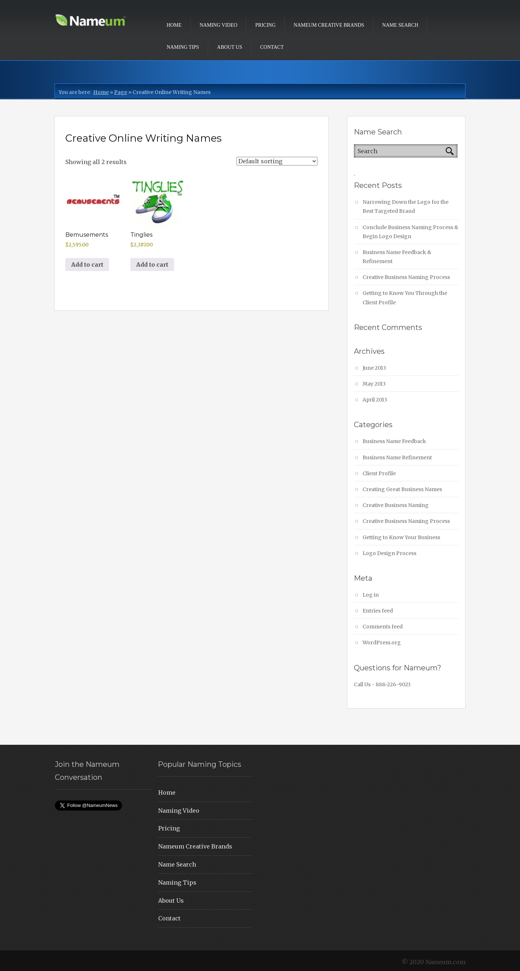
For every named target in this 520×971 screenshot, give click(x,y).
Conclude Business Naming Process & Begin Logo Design (410, 232)
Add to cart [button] (87, 264)
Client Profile (379, 473)
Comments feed (383, 626)
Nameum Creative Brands (329, 25)
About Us (229, 47)
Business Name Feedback (394, 441)
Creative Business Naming (396, 505)
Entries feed (378, 610)
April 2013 (375, 399)
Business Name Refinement (397, 457)
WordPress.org (382, 642)
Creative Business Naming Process (406, 277)
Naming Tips (183, 47)
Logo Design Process (389, 553)
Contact (271, 47)
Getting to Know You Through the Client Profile (405, 297)
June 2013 (374, 368)
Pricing (265, 25)
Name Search (400, 25)
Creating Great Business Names (402, 489)
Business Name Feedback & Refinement (397, 257)
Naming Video (218, 25)
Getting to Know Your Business (401, 537)
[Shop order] (277, 161)
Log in (371, 595)
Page (120, 92)
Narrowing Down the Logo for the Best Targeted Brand (405, 206)
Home (174, 25)
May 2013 (374, 384)
